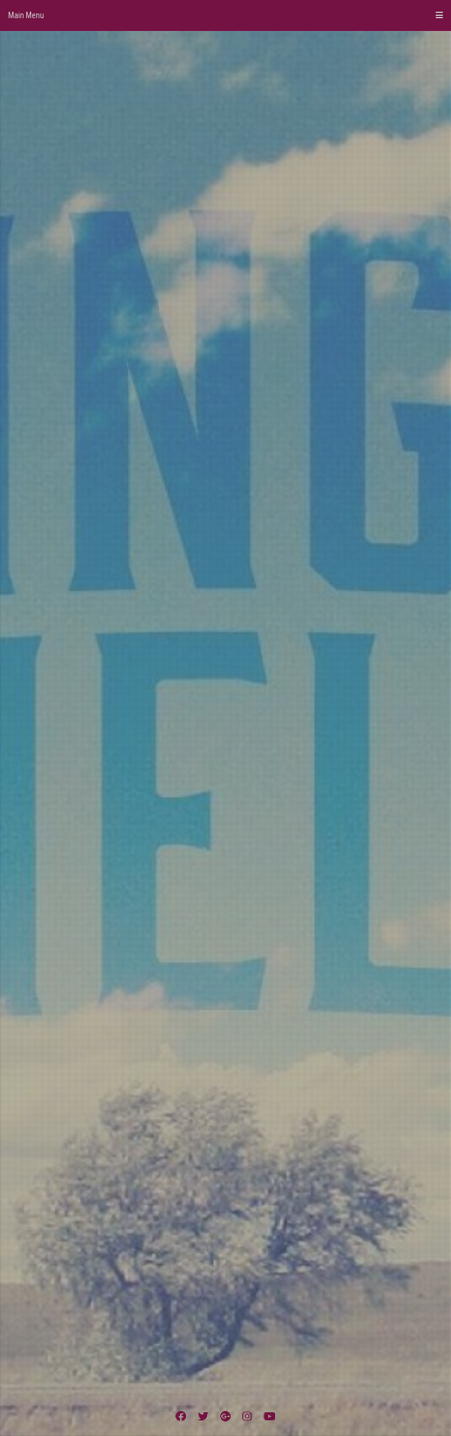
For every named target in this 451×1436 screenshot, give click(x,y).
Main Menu (225, 15)
